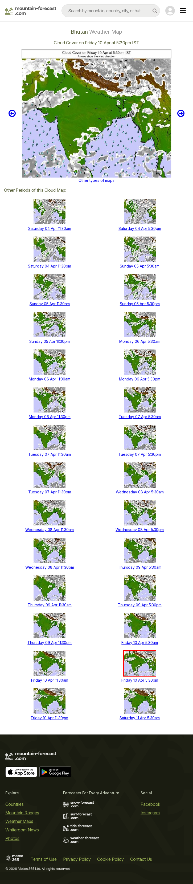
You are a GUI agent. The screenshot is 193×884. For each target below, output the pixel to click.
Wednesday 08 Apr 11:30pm (49, 567)
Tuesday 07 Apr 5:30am (140, 416)
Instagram (150, 812)
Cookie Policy (110, 859)
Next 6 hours (180, 113)
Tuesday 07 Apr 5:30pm (139, 454)
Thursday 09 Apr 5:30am (139, 567)
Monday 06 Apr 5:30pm (139, 379)
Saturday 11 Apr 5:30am (140, 718)
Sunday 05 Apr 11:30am (50, 303)
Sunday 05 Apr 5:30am (139, 266)
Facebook (150, 804)
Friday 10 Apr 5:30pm (139, 680)
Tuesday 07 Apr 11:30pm (49, 492)
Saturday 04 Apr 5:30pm (139, 228)
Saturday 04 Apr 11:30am (49, 228)
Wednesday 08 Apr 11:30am (49, 529)
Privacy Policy (77, 859)
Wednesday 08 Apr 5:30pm (140, 529)
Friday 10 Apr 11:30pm (49, 718)
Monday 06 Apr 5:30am (139, 341)
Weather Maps (19, 821)
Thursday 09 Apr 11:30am (50, 605)
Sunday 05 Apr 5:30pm (140, 303)
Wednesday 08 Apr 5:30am (140, 492)
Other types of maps (96, 180)
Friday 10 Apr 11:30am (49, 680)
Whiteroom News (22, 829)
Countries (14, 804)
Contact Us (141, 859)
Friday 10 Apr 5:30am (139, 642)
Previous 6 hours (12, 113)
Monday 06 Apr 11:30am (49, 379)
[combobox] (110, 10)
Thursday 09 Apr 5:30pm (140, 605)
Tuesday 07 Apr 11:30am (49, 454)
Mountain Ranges (22, 812)
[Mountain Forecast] (30, 10)
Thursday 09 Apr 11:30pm (49, 642)
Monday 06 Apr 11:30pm (50, 416)
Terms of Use (44, 859)
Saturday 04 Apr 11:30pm (49, 266)
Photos (12, 838)
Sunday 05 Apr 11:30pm (49, 341)
